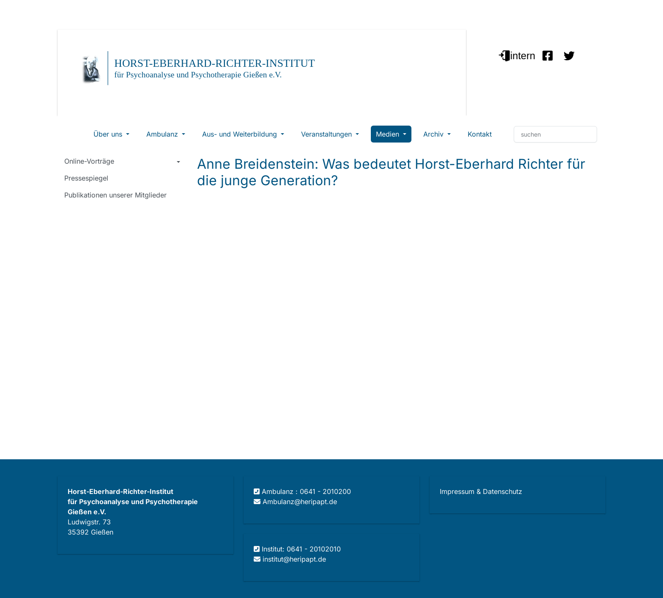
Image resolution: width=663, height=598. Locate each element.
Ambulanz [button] (163, 134)
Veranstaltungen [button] (327, 134)
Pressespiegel (86, 178)
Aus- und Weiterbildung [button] (240, 134)
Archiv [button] (434, 134)
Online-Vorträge (89, 161)
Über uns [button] (108, 134)
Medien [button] (388, 134)
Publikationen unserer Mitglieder (115, 195)
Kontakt (480, 134)
